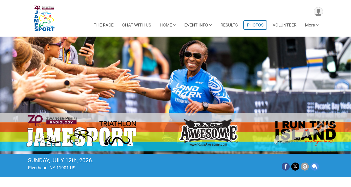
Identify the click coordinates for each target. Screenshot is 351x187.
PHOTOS (255, 25)
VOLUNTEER (284, 25)
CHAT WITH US (136, 25)
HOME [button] (166, 25)
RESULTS (229, 25)
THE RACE (104, 25)
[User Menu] (318, 11)
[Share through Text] (314, 167)
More (310, 25)
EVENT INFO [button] (196, 25)
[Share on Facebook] (286, 167)
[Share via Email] (305, 167)
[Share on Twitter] (295, 167)
